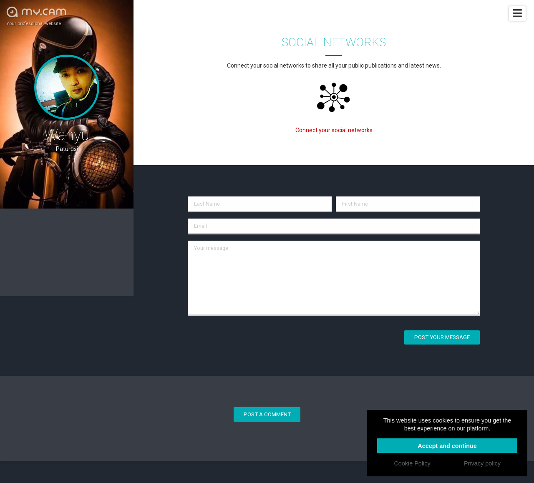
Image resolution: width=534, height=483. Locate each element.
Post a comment (267, 414)
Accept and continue (447, 446)
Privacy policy (482, 463)
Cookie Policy (412, 463)
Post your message (442, 337)
